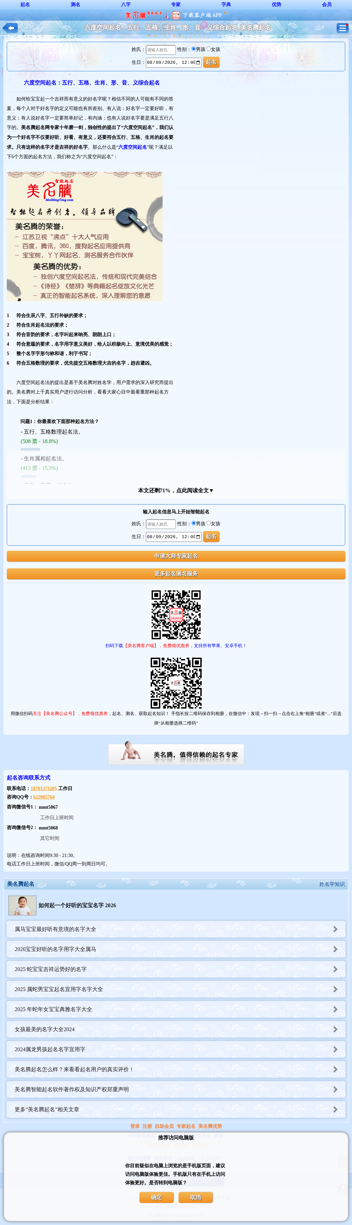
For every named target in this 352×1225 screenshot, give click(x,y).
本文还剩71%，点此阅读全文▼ (176, 490)
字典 (226, 4)
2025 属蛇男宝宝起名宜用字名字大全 (180, 989)
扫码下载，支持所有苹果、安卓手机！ (176, 645)
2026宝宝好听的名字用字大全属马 (180, 949)
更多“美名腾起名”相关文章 (180, 1109)
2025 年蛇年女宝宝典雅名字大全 (180, 1009)
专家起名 (186, 1126)
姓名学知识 (332, 884)
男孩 (200, 49)
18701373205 (44, 788)
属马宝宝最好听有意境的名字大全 (180, 929)
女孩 (215, 49)
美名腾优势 (210, 1126)
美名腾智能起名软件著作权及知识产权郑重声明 (180, 1089)
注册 (147, 1126)
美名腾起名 (20, 884)
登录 (135, 1126)
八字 (126, 4)
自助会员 (164, 1126)
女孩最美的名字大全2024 (180, 1029)
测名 (75, 4)
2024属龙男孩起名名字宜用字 (180, 1049)
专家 (176, 4)
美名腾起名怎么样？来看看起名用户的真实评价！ (180, 1069)
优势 (276, 4)
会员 (327, 4)
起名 (25, 4)
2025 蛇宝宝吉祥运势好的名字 (180, 969)
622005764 (44, 797)
